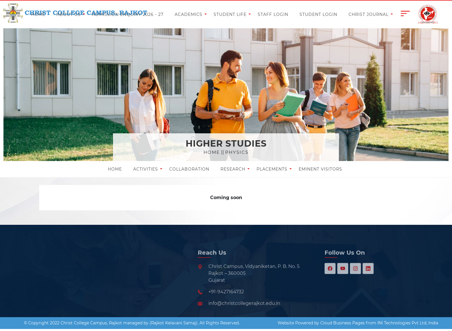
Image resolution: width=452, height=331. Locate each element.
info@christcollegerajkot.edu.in (244, 316)
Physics (236, 152)
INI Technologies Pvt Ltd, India (407, 323)
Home (212, 152)
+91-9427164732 (226, 304)
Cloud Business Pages (342, 323)
